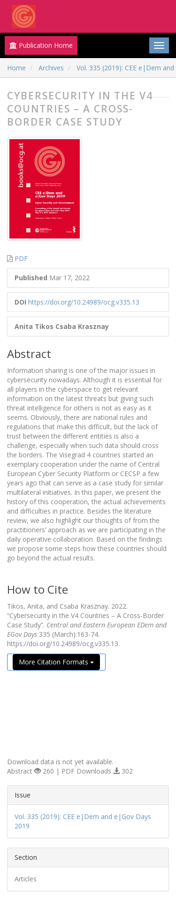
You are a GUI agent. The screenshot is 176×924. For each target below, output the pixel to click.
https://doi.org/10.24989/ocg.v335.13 (83, 302)
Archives (51, 67)
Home (16, 67)
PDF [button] (21, 258)
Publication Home (41, 45)
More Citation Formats (56, 661)
